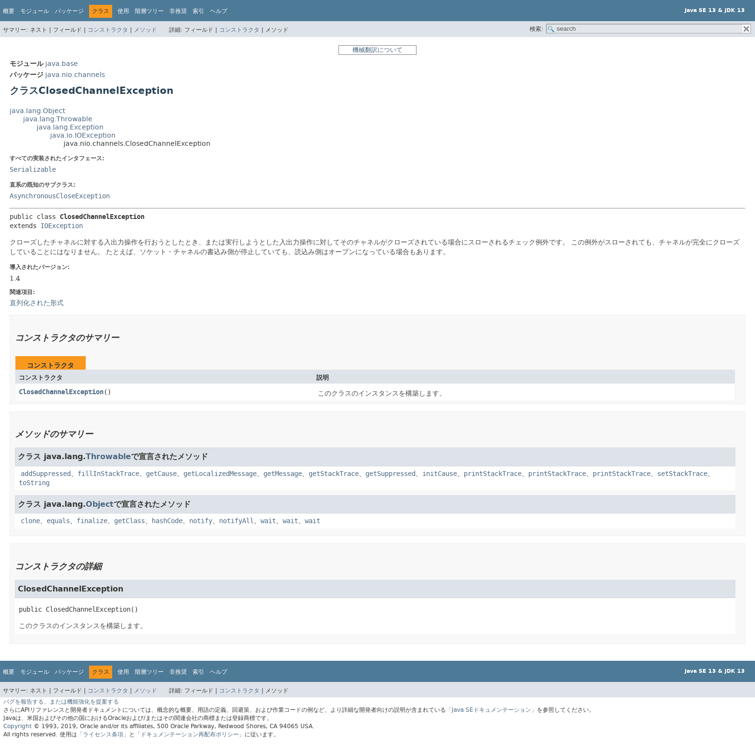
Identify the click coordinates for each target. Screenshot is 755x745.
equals (58, 521)
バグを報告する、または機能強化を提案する (61, 701)
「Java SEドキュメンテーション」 (491, 709)
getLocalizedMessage (220, 474)
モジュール (34, 11)
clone (30, 521)
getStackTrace (334, 474)
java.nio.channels (75, 75)
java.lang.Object (37, 111)
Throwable (108, 456)
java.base (61, 64)
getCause (161, 474)
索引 (198, 11)
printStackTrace (492, 474)
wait (268, 521)
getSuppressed (390, 474)
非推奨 (178, 11)
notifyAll (236, 521)
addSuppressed (46, 474)
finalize (92, 521)
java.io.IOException (83, 135)
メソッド (145, 29)
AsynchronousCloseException (60, 196)
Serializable (33, 170)
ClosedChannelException (61, 392)
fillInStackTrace (108, 474)
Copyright (17, 726)
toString (34, 483)
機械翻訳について (377, 49)
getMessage (282, 474)
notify (200, 521)
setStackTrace (682, 474)
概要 (8, 11)
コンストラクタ (108, 29)
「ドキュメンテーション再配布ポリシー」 (190, 734)
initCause (439, 474)
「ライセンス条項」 (103, 734)
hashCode (167, 521)
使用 (123, 11)
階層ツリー (149, 11)
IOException (61, 226)
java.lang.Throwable (57, 119)
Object (100, 504)
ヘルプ (218, 11)
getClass (129, 521)
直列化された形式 (37, 303)
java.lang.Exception (70, 127)
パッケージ (69, 11)
